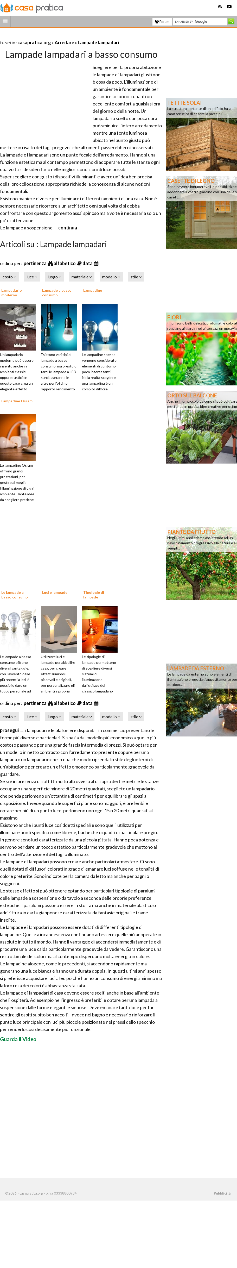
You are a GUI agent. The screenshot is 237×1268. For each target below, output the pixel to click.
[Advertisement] (61, 36)
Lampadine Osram (17, 401)
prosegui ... (11, 730)
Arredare (64, 42)
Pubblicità (222, 1193)
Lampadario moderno (11, 292)
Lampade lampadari (98, 42)
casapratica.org (34, 42)
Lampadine (92, 290)
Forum (162, 22)
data (87, 263)
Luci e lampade (54, 592)
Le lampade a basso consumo (14, 594)
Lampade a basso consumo (57, 292)
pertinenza (35, 263)
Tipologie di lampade (93, 594)
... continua (65, 227)
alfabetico (65, 263)
